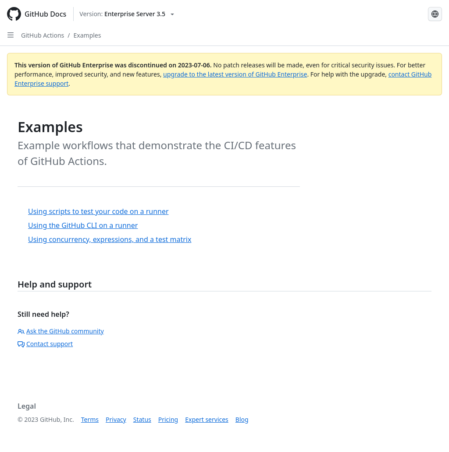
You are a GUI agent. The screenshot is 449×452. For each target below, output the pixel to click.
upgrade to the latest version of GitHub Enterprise (235, 74)
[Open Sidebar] (11, 35)
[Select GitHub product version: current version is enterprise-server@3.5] (127, 14)
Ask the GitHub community (61, 331)
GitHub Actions (42, 35)
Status (142, 419)
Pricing (168, 419)
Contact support (45, 344)
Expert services (206, 419)
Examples (87, 35)
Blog (242, 419)
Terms (90, 419)
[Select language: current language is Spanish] (435, 14)
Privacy (116, 419)
